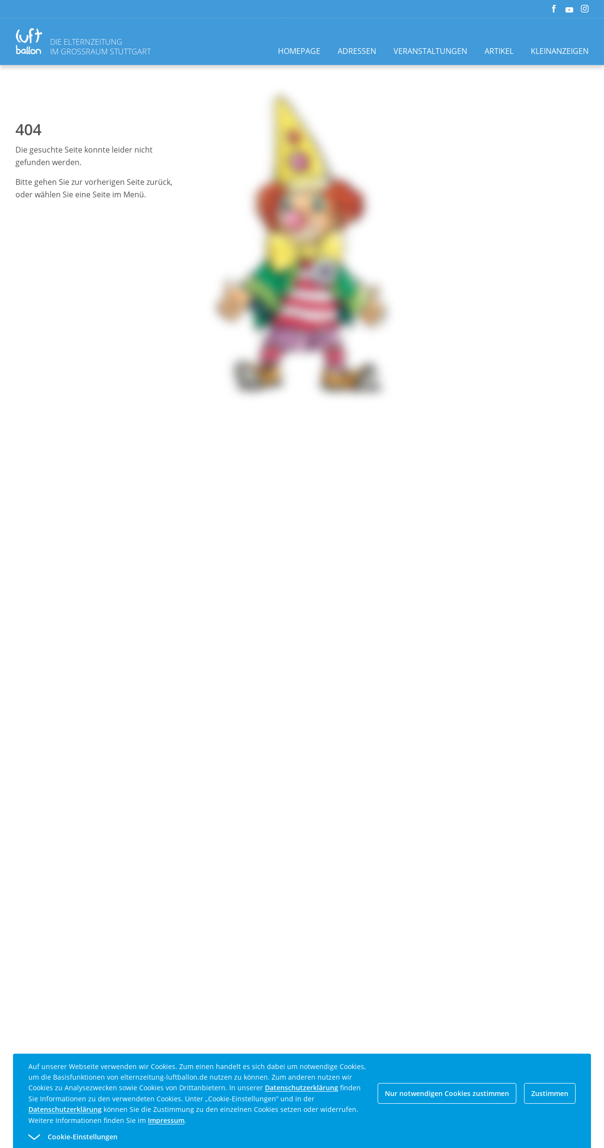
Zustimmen (549, 1093)
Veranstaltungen (430, 51)
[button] (284, 1137)
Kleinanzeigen (560, 51)
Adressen (357, 51)
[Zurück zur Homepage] (30, 42)
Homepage (299, 51)
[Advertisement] (302, 577)
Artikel (499, 51)
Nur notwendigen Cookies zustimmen (447, 1093)
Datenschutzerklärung (301, 1087)
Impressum (166, 1120)
